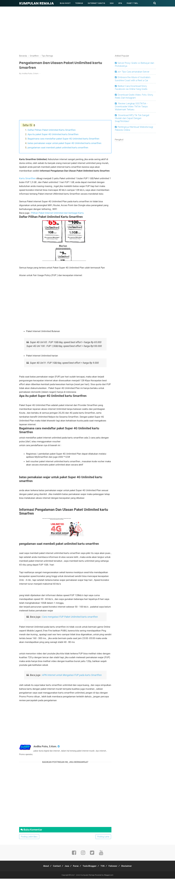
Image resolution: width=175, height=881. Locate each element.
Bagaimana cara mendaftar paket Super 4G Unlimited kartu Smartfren (63, 140)
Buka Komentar (31, 832)
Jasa (64, 868)
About (39, 868)
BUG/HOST (65, 3)
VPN (120, 3)
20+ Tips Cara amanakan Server (133, 71)
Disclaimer (133, 868)
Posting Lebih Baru (29, 839)
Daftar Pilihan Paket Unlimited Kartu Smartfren (52, 132)
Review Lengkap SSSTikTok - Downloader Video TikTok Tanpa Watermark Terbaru (131, 106)
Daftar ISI (27, 127)
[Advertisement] (87, 31)
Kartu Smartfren (27, 180)
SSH (111, 3)
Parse (75, 868)
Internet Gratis (96, 3)
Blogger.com (108, 877)
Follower (117, 868)
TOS (105, 868)
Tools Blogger (90, 868)
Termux (79, 3)
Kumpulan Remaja (36, 3)
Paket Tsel (132, 3)
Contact (52, 868)
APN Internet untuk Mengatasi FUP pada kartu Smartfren (72, 677)
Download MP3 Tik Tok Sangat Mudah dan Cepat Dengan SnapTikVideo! (132, 118)
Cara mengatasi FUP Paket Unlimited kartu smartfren (70, 619)
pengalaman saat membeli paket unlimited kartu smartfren (58, 149)
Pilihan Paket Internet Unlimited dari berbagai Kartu (57, 215)
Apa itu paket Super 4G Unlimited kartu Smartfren (53, 136)
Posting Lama (103, 839)
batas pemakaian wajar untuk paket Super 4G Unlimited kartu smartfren (64, 145)
